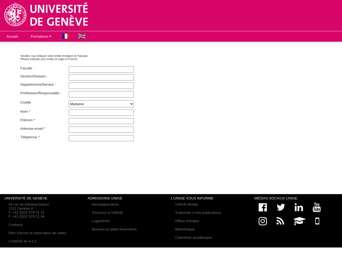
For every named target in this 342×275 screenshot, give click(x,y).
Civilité (25, 102)
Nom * (25, 111)
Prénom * (27, 120)
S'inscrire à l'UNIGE (107, 213)
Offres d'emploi (187, 221)
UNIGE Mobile (186, 204)
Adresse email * (32, 129)
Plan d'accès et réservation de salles (37, 233)
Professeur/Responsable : (40, 93)
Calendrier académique (193, 237)
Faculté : (27, 68)
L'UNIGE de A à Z (23, 241)
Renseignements (105, 204)
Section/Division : (34, 76)
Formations (41, 36)
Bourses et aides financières (114, 229)
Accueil (12, 36)
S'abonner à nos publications (198, 213)
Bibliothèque (185, 229)
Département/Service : (38, 84)
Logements (101, 221)
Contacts (16, 225)
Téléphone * (30, 137)
